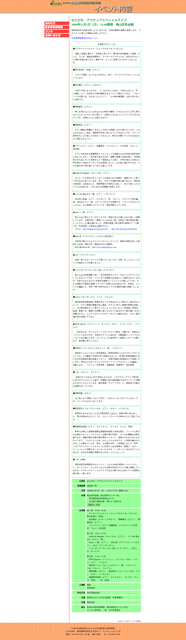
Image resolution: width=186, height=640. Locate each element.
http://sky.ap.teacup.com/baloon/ (124, 229)
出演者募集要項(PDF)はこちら (84, 38)
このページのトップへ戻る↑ (129, 621)
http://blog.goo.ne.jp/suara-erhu (95, 229)
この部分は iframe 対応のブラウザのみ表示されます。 (56, 46)
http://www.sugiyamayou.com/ (104, 247)
